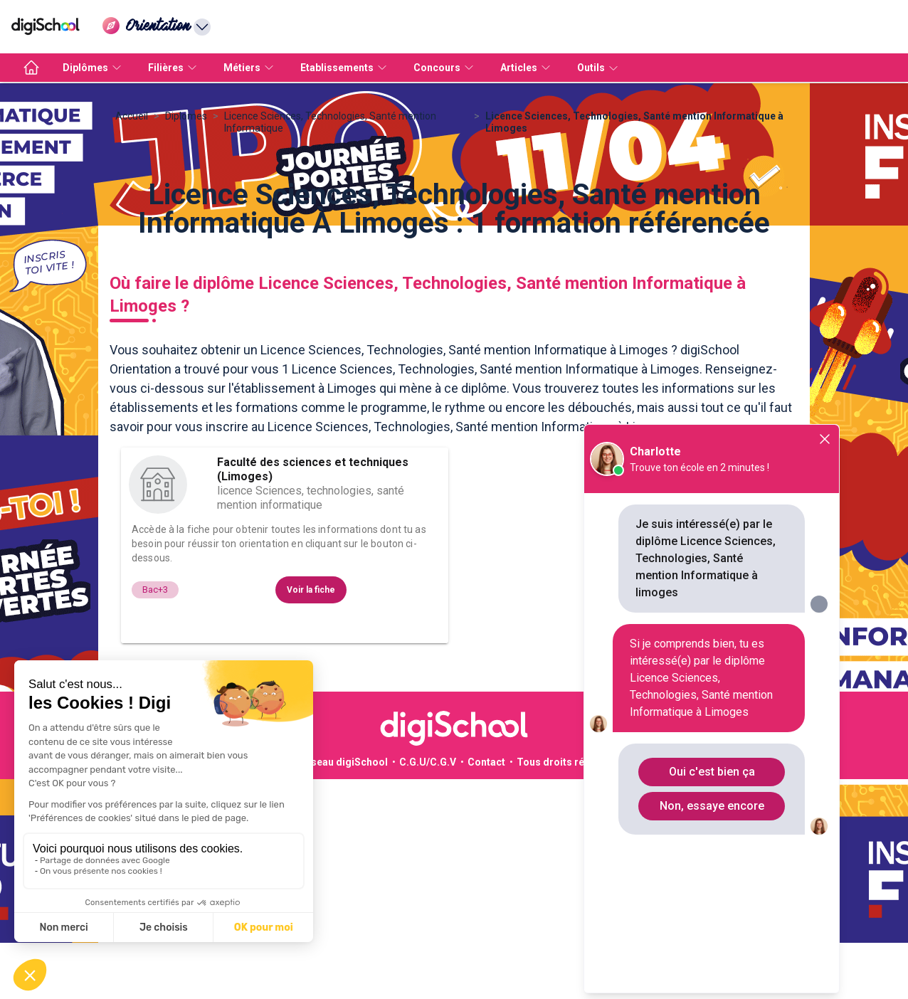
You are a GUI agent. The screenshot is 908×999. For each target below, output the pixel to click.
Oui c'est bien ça (712, 771)
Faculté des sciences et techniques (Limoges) (312, 611)
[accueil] (31, 67)
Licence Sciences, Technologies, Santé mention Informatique (330, 264)
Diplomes (186, 258)
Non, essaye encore (712, 806)
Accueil (131, 258)
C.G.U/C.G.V (427, 904)
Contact (486, 904)
